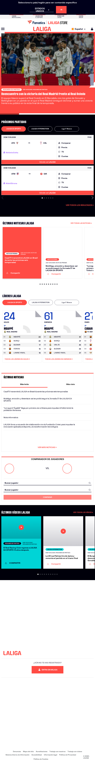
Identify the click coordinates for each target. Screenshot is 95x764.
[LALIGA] (42, 29)
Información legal (50, 755)
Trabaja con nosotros (57, 751)
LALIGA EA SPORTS (13, 129)
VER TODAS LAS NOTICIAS (81, 223)
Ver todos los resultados (80, 205)
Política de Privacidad (67, 755)
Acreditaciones (41, 751)
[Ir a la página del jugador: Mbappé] (33, 321)
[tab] (13, 129)
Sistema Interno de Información (17, 755)
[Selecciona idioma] (79, 29)
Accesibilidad (36, 755)
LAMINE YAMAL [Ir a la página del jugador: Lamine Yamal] (19, 353)
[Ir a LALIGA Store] (47, 22)
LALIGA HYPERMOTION (40, 129)
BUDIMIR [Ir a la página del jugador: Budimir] (17, 345)
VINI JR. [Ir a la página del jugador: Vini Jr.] (57, 345)
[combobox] (47, 483)
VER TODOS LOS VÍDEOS (83, 512)
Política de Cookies (41, 759)
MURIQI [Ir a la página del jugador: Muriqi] (16, 341)
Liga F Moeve (67, 129)
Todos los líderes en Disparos (59, 359)
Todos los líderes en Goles (17, 359)
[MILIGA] (91, 29)
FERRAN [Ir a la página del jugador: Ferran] (17, 349)
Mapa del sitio (28, 751)
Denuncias (17, 751)
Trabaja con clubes (75, 751)
